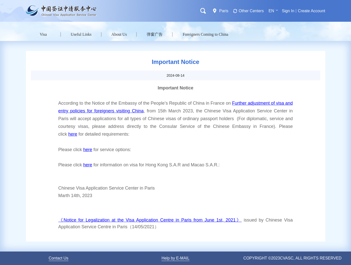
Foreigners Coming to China (205, 34)
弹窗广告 (155, 34)
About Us (119, 34)
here (72, 134)
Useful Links (81, 34)
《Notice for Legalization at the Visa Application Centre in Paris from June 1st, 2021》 (150, 220)
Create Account (311, 11)
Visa (43, 34)
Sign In (288, 11)
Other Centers (251, 11)
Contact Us (58, 258)
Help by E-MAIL (175, 258)
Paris (223, 11)
